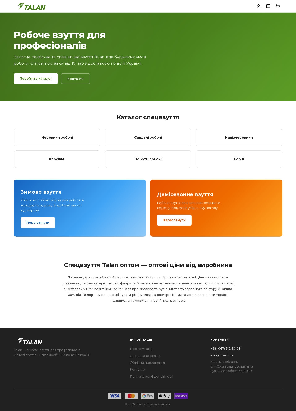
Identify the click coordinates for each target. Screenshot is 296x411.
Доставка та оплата (145, 356)
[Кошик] (278, 6)
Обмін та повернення (147, 363)
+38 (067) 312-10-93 (225, 349)
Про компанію (141, 349)
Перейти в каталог (36, 78)
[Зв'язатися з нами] (268, 6)
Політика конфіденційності (151, 377)
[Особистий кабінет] (258, 6)
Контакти (75, 79)
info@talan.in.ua (222, 355)
